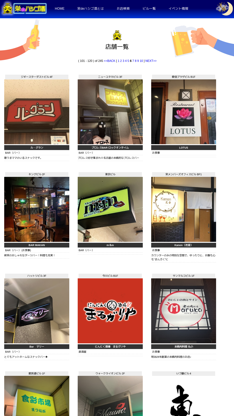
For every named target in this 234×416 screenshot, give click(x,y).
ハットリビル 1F (162, 305)
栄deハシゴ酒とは (90, 8)
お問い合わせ (185, 392)
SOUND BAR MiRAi (23, 350)
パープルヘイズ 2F (208, 227)
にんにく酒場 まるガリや (115, 195)
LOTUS (115, 121)
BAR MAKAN (162, 121)
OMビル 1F (69, 305)
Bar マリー (69, 195)
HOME (60, 8)
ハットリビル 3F (69, 149)
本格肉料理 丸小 (162, 195)
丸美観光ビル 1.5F (23, 305)
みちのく (162, 272)
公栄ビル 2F (208, 305)
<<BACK (110, 60)
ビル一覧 (149, 8)
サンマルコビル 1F (162, 149)
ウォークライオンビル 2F (23, 227)
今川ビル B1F (116, 149)
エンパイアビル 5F (116, 227)
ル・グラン (23, 121)
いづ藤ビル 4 (69, 227)
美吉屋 (116, 350)
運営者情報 (214, 392)
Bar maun (23, 272)
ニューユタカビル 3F (69, 75)
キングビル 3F (162, 227)
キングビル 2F (162, 75)
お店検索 (123, 8)
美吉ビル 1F (116, 305)
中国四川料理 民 (208, 272)
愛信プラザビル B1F (115, 75)
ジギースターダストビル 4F (23, 75)
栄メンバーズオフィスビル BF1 (23, 149)
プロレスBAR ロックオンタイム (69, 121)
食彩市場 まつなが (208, 195)
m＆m (208, 121)
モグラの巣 (162, 350)
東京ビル (208, 75)
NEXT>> (150, 60)
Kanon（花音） (23, 195)
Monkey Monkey (208, 350)
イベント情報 (178, 8)
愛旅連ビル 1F (208, 149)
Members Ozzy (116, 272)
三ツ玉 (69, 350)
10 (141, 60)
